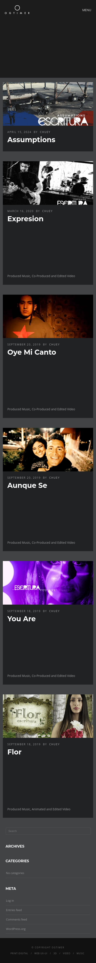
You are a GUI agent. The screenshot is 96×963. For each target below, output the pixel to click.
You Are (21, 618)
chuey (45, 132)
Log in (10, 901)
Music (80, 953)
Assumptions (31, 139)
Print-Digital (19, 953)
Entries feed (14, 910)
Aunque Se (27, 485)
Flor (14, 752)
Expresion (25, 218)
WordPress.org (16, 929)
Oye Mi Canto (31, 352)
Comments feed (16, 919)
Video (66, 953)
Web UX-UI (40, 953)
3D (55, 953)
